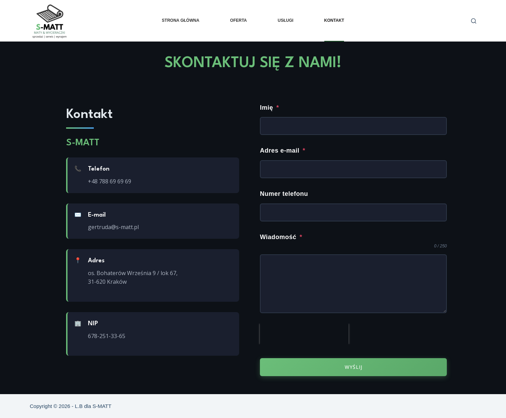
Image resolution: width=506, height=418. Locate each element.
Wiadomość (281, 237)
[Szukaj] (473, 21)
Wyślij (353, 367)
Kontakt (334, 20)
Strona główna (180, 20)
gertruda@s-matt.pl (113, 227)
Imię (269, 106)
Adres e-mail (282, 150)
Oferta (238, 20)
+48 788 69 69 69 (109, 181)
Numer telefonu (284, 193)
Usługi (285, 20)
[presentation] (304, 334)
